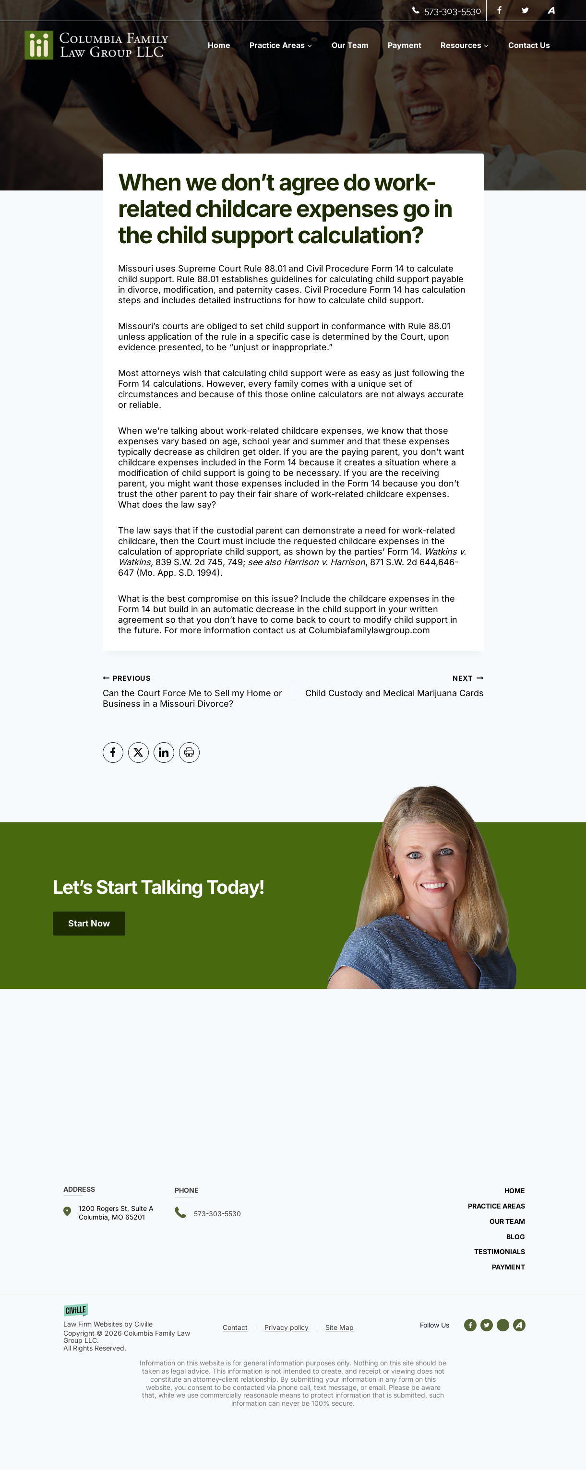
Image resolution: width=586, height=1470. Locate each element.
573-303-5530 (452, 10)
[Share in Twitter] (138, 752)
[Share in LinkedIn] (164, 752)
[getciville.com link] (140, 1316)
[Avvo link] (503, 1325)
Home (219, 45)
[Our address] (119, 1212)
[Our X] (486, 1325)
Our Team (350, 45)
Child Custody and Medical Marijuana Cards (393, 685)
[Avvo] (551, 10)
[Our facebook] (472, 1325)
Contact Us (529, 45)
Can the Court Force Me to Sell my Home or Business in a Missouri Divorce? (194, 691)
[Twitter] (525, 10)
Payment (404, 45)
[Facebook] (499, 10)
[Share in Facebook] (113, 752)
